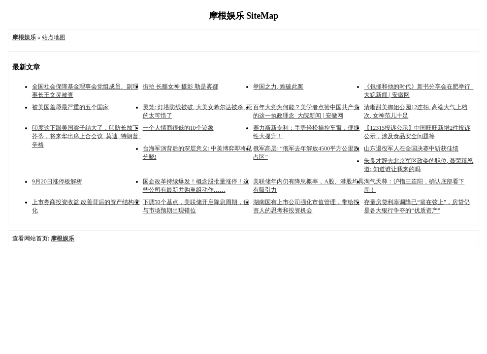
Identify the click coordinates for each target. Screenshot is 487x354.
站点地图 (53, 37)
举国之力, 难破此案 (278, 86)
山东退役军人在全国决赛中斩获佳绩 (411, 148)
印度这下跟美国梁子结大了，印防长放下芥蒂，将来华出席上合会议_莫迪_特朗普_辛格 (86, 136)
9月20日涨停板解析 (57, 181)
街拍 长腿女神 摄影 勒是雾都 (180, 86)
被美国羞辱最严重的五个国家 (70, 107)
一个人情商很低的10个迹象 (178, 127)
